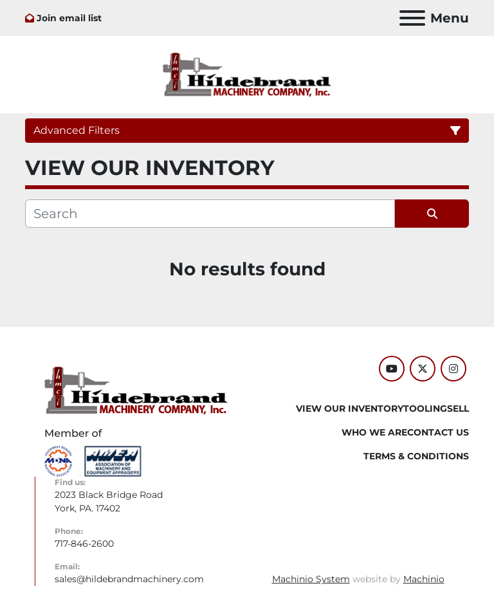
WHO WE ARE (374, 432)
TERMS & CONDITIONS (416, 456)
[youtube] (392, 368)
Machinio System (311, 579)
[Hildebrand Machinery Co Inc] (136, 390)
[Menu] (412, 18)
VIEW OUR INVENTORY (349, 408)
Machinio (423, 579)
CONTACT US (438, 432)
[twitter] (422, 368)
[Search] (210, 213)
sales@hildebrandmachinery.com (129, 579)
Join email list (69, 18)
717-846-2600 (84, 543)
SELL (458, 408)
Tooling (425, 408)
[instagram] (453, 368)
